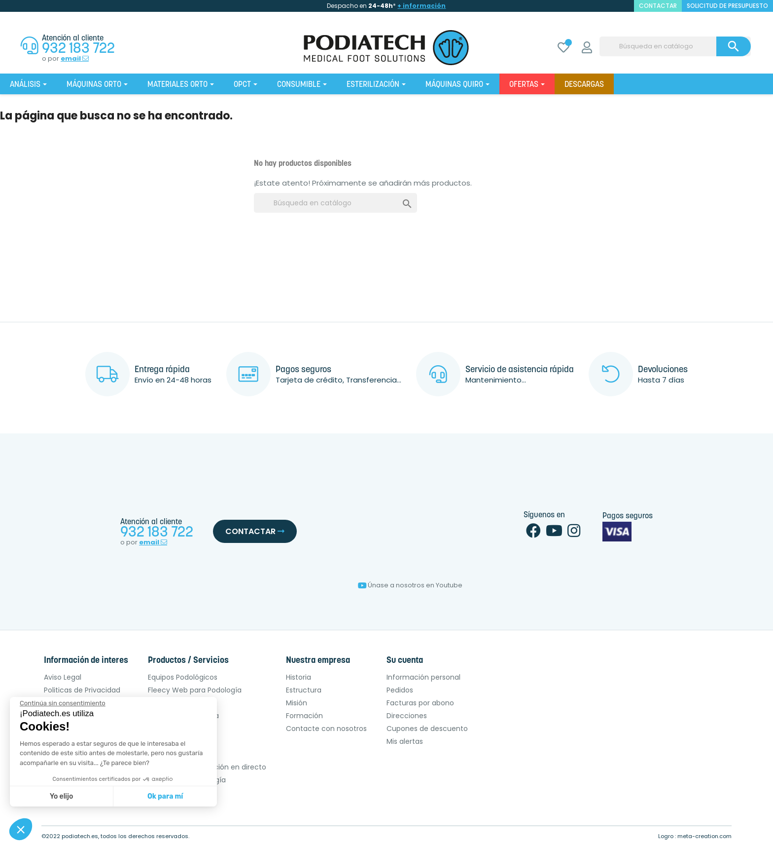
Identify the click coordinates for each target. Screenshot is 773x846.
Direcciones (406, 716)
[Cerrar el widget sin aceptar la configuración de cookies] (62, 703)
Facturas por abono (420, 703)
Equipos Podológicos (182, 677)
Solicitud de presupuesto (727, 5)
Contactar (254, 531)
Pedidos (399, 690)
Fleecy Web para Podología (195, 690)
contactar (658, 5)
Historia (298, 677)
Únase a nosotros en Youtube (410, 585)
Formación (304, 716)
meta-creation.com (704, 836)
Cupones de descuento (427, 728)
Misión (296, 703)
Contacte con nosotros (326, 728)
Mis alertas (404, 741)
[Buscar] (675, 46)
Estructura (303, 690)
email (75, 59)
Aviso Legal (62, 677)
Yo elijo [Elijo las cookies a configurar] (61, 796)
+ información (421, 5)
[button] (21, 829)
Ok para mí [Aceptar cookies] (165, 796)
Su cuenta (404, 660)
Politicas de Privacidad (82, 690)
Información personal (423, 677)
